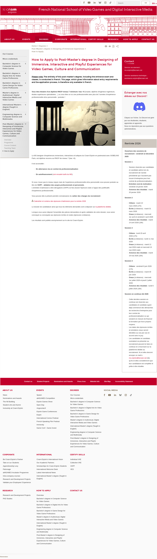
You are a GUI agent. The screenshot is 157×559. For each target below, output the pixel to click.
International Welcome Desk (47, 469)
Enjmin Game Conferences (47, 411)
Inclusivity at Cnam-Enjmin (13, 408)
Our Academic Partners (45, 463)
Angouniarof (41, 408)
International (44, 454)
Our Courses (8, 54)
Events (40, 390)
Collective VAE (75, 463)
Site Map (107, 381)
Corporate (8, 454)
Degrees (42, 46)
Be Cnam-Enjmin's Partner (13, 459)
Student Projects (43, 381)
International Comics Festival (47, 418)
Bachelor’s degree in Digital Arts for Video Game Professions (12, 75)
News (5, 395)
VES (72, 469)
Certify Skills (77, 454)
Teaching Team (10, 148)
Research (8, 490)
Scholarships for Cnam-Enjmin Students (52, 466)
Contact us (28, 381)
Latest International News (46, 473)
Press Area (81, 381)
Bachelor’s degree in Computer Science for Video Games (12, 66)
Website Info (94, 381)
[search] (128, 3)
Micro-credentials (10, 59)
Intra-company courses (11, 476)
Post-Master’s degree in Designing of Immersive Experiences (58, 49)
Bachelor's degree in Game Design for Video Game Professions (13, 85)
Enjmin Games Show (44, 401)
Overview (7, 140)
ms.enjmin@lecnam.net (133, 70)
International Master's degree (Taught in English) (12, 107)
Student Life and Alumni (12, 405)
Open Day (40, 405)
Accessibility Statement (124, 381)
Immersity (40, 425)
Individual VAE (75, 459)
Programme (8, 142)
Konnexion (4, 557)
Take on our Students (11, 463)
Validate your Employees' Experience (17, 482)
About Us (8, 390)
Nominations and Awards (63, 381)
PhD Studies (7, 498)
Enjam (39, 415)
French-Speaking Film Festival (48, 421)
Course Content (10, 145)
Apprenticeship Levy (10, 466)
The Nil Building (9, 401)
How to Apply (37, 52)
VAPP (72, 466)
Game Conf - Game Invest (46, 428)
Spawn (39, 395)
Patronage (7, 469)
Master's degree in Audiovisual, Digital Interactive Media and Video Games (12, 96)
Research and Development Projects (17, 479)
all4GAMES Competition (46, 398)
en (153, 3)
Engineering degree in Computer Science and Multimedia (12, 116)
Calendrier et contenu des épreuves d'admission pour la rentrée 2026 (60, 201)
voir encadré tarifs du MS (62, 174)
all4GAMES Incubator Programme (16, 473)
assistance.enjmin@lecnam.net (136, 78)
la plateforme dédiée (103, 207)
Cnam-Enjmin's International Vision (50, 459)
